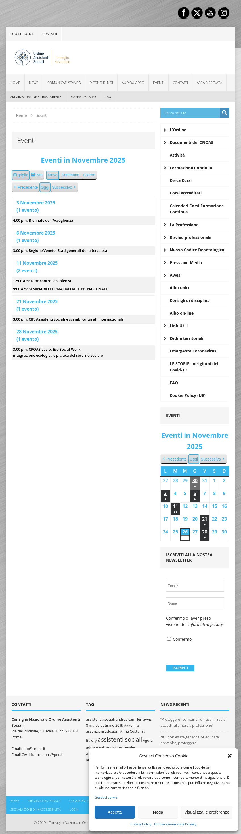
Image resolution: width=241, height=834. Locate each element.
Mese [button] (52, 175)
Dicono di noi (101, 82)
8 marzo (93, 725)
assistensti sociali (100, 719)
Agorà (148, 740)
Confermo (179, 639)
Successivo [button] (64, 187)
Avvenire (131, 725)
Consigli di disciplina (189, 300)
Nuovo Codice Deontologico (197, 249)
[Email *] (195, 586)
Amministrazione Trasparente (35, 97)
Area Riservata (209, 82)
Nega (158, 812)
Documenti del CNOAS (191, 142)
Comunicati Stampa (64, 82)
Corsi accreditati (186, 193)
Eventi (158, 82)
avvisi (147, 719)
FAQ (108, 97)
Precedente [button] (25, 187)
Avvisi (175, 275)
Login (74, 809)
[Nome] (195, 603)
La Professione (184, 224)
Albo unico (180, 287)
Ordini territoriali (186, 338)
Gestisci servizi (106, 797)
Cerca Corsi (181, 180)
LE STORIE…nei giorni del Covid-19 (194, 367)
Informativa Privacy (44, 800)
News (34, 82)
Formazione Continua (191, 168)
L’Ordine (178, 129)
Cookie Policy (141, 824)
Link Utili (179, 325)
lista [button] (37, 176)
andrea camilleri (129, 719)
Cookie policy (21, 34)
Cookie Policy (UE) (188, 395)
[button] (229, 756)
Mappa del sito (83, 97)
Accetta (115, 812)
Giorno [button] (89, 175)
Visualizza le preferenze (206, 812)
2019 (119, 725)
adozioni (112, 731)
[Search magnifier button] (224, 113)
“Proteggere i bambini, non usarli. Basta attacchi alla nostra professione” (192, 722)
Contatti (49, 34)
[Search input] (191, 113)
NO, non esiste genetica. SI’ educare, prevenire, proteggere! (190, 739)
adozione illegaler (120, 747)
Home (15, 82)
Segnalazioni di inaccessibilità (35, 809)
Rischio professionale (190, 237)
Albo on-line (182, 313)
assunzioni (95, 731)
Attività (177, 155)
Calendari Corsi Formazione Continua (197, 209)
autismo (107, 725)
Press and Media (186, 262)
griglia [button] (21, 176)
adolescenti (95, 747)
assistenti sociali (120, 739)
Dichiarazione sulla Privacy (175, 824)
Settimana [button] (70, 175)
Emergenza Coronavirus (193, 351)
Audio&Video (133, 82)
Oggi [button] (45, 187)
